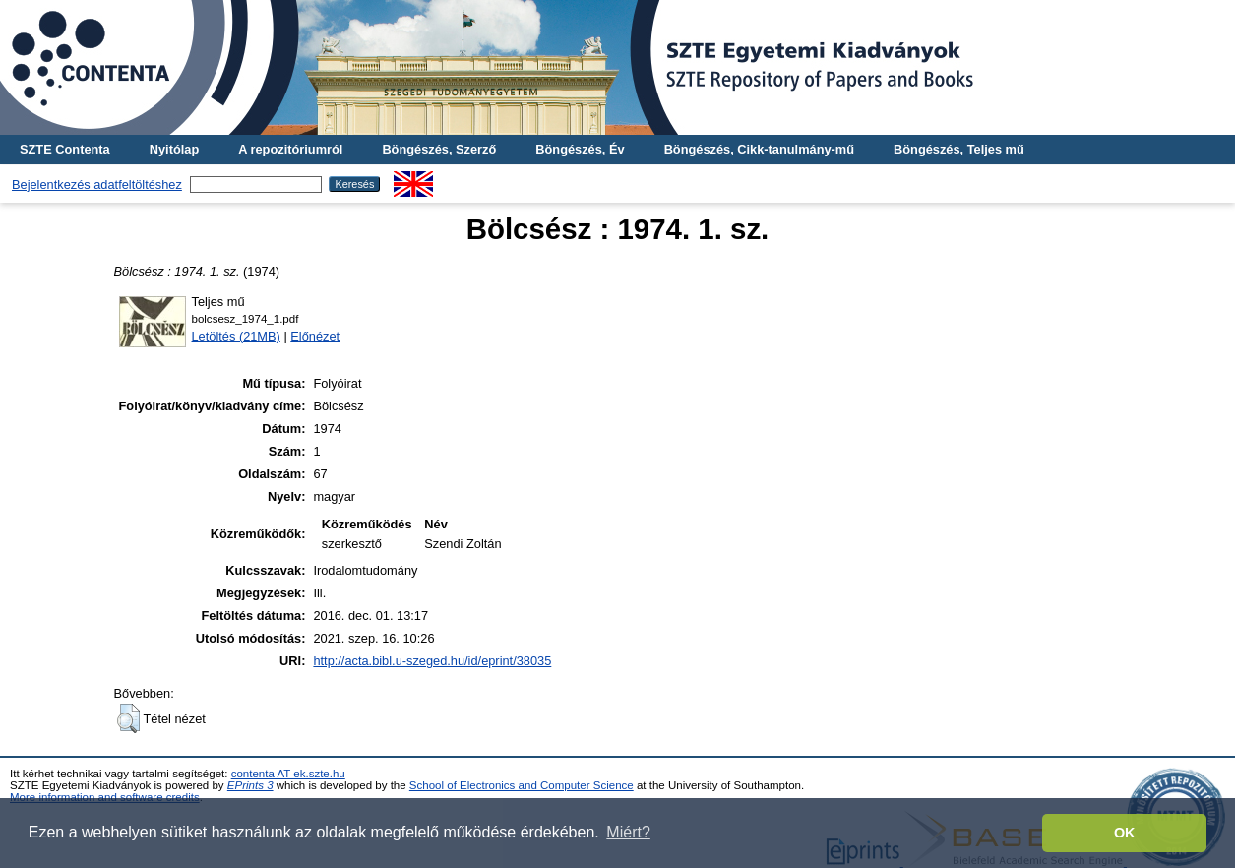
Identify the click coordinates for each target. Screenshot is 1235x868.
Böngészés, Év (579, 149)
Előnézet (315, 336)
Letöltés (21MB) (236, 336)
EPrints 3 (250, 785)
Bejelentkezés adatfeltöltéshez (97, 184)
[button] (128, 718)
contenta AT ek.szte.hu (288, 773)
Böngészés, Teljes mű (959, 149)
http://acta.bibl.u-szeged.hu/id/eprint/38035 (432, 660)
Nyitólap (174, 149)
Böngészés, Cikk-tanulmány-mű (759, 149)
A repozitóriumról (290, 149)
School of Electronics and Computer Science (521, 785)
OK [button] (1125, 832)
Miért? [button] (627, 832)
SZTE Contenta (65, 149)
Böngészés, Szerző (439, 149)
